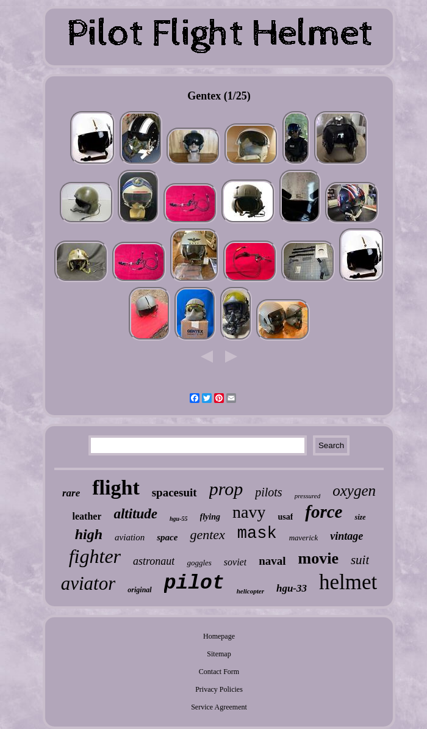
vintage (346, 536)
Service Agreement (219, 707)
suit (360, 560)
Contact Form (219, 671)
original (139, 590)
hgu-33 (291, 588)
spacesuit (174, 492)
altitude (135, 513)
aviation (130, 537)
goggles (199, 562)
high (88, 534)
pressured (308, 495)
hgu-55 (178, 518)
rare (71, 493)
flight (115, 487)
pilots (268, 492)
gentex (207, 534)
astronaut (153, 561)
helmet (348, 582)
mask (257, 533)
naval (272, 560)
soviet (235, 562)
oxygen (354, 490)
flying (210, 516)
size (359, 517)
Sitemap (219, 654)
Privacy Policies (219, 689)
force (323, 511)
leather (87, 516)
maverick (303, 537)
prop (226, 489)
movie (318, 558)
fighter (95, 556)
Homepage (219, 636)
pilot (194, 583)
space (167, 537)
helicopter (250, 591)
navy (248, 511)
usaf (285, 516)
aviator (88, 583)
